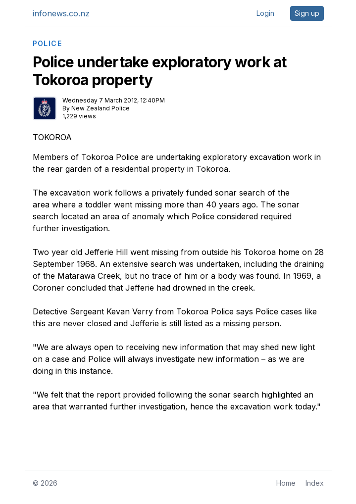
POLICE (47, 43)
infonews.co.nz (61, 13)
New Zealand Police (100, 108)
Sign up (307, 13)
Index (314, 483)
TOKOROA (52, 137)
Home (286, 483)
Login (265, 13)
